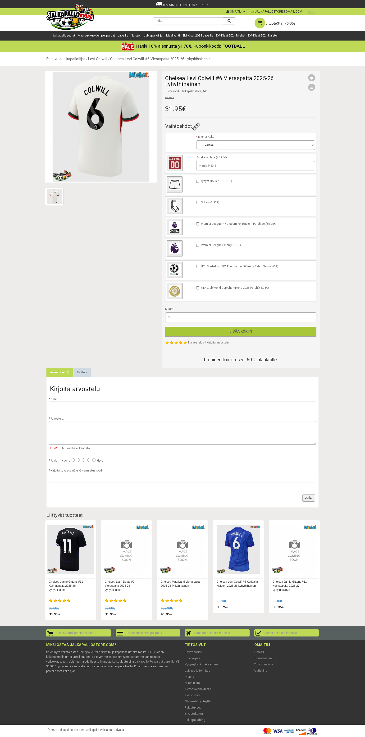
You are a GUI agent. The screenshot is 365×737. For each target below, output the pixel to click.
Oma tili (259, 652)
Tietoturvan (192, 695)
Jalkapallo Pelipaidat (93, 652)
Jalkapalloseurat (63, 35)
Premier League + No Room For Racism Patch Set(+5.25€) (239, 223)
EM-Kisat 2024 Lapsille (197, 35)
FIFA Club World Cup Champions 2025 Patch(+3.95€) (235, 287)
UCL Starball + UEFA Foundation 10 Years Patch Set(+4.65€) (239, 266)
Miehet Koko (206, 136)
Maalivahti (173, 35)
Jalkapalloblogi (195, 720)
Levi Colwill (97, 59)
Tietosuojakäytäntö (198, 689)
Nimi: (54, 399)
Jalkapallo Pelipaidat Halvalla (105, 730)
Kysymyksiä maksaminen (202, 664)
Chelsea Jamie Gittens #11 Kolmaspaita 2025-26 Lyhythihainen (66, 585)
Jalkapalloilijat (154, 35)
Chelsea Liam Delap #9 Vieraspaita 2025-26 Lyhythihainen (119, 585)
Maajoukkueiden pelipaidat (96, 35)
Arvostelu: (57, 418)
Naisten (136, 35)
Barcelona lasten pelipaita (144, 633)
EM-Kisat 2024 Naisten (263, 35)
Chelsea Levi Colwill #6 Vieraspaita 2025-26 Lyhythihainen (159, 59)
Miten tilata (192, 683)
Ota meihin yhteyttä (198, 701)
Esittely (82, 372)
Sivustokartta (194, 713)
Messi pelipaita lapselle (281, 633)
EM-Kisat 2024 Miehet (230, 35)
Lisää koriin (240, 331)
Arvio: (54, 460)
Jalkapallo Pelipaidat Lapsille (154, 661)
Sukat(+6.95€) (210, 202)
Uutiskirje (260, 670)
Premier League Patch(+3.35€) (221, 245)
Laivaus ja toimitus (197, 670)
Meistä (189, 676)
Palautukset (193, 707)
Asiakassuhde (205, 157)
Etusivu (52, 59)
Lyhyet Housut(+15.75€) (216, 181)
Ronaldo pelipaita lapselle (212, 633)
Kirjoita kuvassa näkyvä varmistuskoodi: (77, 470)
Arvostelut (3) (59, 372)
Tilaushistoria (263, 658)
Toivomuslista (263, 664)
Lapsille (123, 35)
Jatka (308, 497)
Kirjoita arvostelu (218, 342)
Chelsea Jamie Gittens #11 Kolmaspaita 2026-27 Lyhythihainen (290, 585)
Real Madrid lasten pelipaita (75, 633)
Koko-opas (192, 658)
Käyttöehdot (193, 652)
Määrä (169, 309)
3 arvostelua (196, 342)
